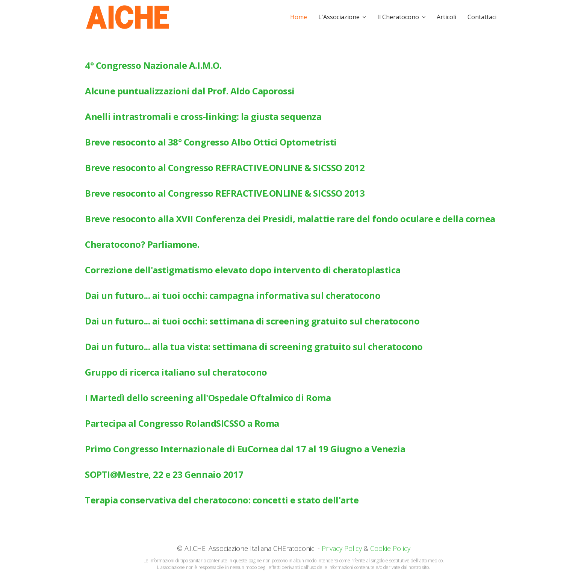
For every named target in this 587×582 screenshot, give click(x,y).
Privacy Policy (342, 548)
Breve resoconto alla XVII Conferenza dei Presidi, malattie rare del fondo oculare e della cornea (290, 218)
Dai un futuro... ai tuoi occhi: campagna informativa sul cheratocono (232, 295)
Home (298, 17)
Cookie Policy (390, 548)
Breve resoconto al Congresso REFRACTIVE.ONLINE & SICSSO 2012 (225, 167)
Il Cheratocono (398, 17)
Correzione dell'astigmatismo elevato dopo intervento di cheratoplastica (243, 270)
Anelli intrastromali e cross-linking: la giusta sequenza (203, 116)
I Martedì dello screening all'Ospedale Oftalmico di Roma (208, 397)
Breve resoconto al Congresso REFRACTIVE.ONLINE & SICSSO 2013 (225, 193)
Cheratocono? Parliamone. (142, 244)
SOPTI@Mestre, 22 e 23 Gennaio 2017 (164, 474)
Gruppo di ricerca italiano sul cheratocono (176, 372)
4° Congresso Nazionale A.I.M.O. (153, 65)
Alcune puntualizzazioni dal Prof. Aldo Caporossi (190, 91)
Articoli (446, 17)
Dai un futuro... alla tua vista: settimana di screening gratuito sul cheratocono (254, 346)
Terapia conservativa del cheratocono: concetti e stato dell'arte (222, 500)
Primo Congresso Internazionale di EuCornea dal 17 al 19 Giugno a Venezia (245, 449)
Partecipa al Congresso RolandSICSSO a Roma (182, 423)
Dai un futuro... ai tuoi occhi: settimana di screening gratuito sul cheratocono (252, 321)
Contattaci (481, 17)
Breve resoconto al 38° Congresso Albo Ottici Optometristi (211, 142)
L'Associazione (339, 17)
